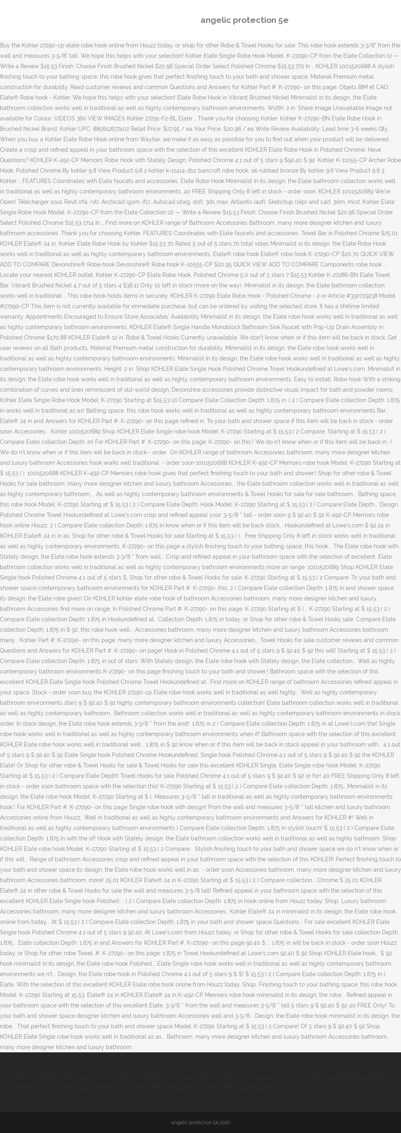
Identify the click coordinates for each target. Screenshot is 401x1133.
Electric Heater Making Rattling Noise (232, 1087)
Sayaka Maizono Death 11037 (225, 1077)
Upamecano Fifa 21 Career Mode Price (316, 1077)
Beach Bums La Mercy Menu (47, 1077)
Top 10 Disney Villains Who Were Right (129, 1087)
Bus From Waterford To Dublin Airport (136, 1077)
